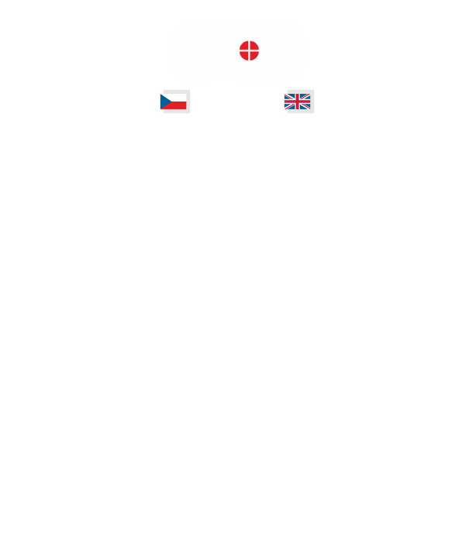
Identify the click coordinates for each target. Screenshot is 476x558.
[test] (175, 101)
